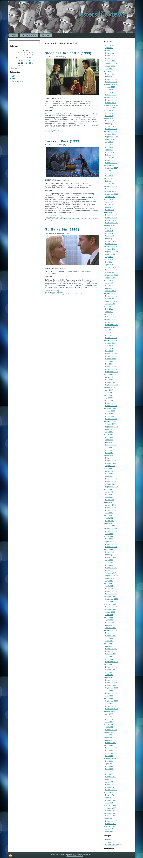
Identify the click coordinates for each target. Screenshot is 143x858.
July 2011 (109, 330)
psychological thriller (70, 294)
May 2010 (109, 351)
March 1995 (109, 622)
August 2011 (110, 327)
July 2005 (109, 432)
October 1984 (110, 743)
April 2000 (109, 542)
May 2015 (109, 233)
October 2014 (110, 249)
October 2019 (110, 103)
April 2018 (109, 150)
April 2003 (109, 476)
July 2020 (109, 89)
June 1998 (109, 562)
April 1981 (109, 764)
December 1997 (111, 568)
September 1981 (111, 758)
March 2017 (109, 178)
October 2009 (110, 359)
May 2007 (109, 395)
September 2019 (111, 105)
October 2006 (110, 408)
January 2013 (110, 291)
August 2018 (110, 139)
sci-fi (90, 218)
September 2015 (111, 223)
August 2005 (110, 429)
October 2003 (110, 463)
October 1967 (110, 808)
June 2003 (109, 471)
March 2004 (109, 458)
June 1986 (109, 724)
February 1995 (110, 625)
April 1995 (109, 620)
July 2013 (109, 280)
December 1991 (111, 667)
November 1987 (111, 706)
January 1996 (110, 604)
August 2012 (110, 304)
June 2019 (109, 113)
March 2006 (109, 416)
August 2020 (110, 87)
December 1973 (111, 790)
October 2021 (110, 61)
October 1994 (110, 636)
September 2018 (111, 137)
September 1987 (111, 709)
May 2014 (109, 262)
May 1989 (109, 698)
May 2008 (109, 380)
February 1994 (110, 646)
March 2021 (109, 74)
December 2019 (111, 97)
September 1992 (111, 662)
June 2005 (109, 434)
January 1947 (110, 826)
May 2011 (109, 335)
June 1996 (109, 602)
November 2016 (111, 189)
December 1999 (111, 544)
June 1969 (109, 803)
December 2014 (111, 244)
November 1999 (111, 547)
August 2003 (110, 466)
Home (13, 35)
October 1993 (110, 654)
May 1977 (109, 774)
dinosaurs (84, 218)
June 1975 (109, 782)
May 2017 (109, 176)
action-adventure (61, 218)
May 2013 (109, 285)
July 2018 (109, 142)
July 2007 (109, 390)
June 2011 (109, 333)
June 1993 (109, 659)
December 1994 (111, 630)
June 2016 (109, 202)
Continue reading (53, 130)
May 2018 (109, 147)
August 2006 (110, 411)
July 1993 (109, 656)
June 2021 (109, 71)
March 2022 (109, 53)
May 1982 (109, 756)
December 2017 (111, 160)
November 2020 (111, 82)
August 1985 (110, 732)
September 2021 (111, 63)
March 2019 (109, 121)
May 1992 (109, 664)
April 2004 (109, 455)
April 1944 (109, 831)
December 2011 (111, 319)
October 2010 (110, 343)
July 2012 (109, 306)
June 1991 (109, 675)
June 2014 (109, 259)
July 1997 (109, 581)
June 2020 (109, 92)
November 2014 (111, 246)
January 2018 (110, 157)
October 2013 (110, 272)
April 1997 (109, 586)
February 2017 (110, 181)
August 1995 (110, 612)
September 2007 (111, 385)
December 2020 (111, 79)
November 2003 (111, 461)
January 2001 (110, 526)
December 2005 (111, 419)
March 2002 (109, 500)
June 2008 (109, 377)
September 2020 (111, 84)
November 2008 (111, 369)
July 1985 (109, 735)
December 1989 (111, 693)
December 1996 (111, 591)
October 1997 (110, 573)
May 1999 (109, 549)
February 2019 (110, 124)
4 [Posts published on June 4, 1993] (30, 55)
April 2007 (109, 398)
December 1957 (111, 821)
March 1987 (109, 719)
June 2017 (109, 173)
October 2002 (110, 484)
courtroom (58, 294)
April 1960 (109, 818)
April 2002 (109, 497)
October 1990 (110, 685)
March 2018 (109, 152)
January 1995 (110, 628)
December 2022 (111, 50)
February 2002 (110, 502)
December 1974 (111, 784)
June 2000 (109, 536)
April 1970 (109, 797)
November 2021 (111, 58)
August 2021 (110, 66)
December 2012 (111, 293)
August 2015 (110, 225)
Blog (13, 76)
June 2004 (109, 450)
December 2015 (111, 215)
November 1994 (111, 633)
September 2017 (111, 168)
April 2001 (109, 518)
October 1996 (110, 596)
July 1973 (109, 792)
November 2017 (111, 163)
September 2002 (111, 487)
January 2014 (110, 267)
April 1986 (109, 727)
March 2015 (109, 236)
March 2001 (109, 521)
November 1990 (111, 683)
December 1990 (111, 680)
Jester (69, 57)
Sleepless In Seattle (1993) (68, 53)
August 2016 (110, 197)
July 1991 (109, 672)
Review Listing (29, 35)
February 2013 (110, 288)
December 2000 (111, 528)
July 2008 (109, 374)
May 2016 (109, 204)
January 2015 (110, 241)
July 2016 (109, 199)
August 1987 (110, 711)
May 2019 (109, 116)
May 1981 (109, 761)
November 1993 (111, 651)
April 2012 (109, 312)
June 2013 (109, 283)
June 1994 (109, 641)
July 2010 (109, 346)
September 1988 (111, 701)
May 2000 (109, 539)
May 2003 (109, 474)
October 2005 (110, 424)
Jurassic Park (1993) (63, 141)
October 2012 (110, 298)
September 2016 (111, 194)
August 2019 (110, 108)
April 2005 (109, 440)
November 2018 (111, 131)
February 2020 (110, 95)
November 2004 (111, 445)
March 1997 (109, 588)
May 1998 (109, 565)
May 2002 (109, 494)
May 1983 (109, 751)
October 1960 (110, 816)
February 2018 (110, 155)
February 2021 (110, 76)
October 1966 (110, 811)
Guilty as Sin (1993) (62, 229)
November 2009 (111, 356)
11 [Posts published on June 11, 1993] (30, 58)
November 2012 (111, 296)
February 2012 (110, 317)
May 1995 (109, 617)
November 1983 (111, 748)
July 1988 (109, 703)
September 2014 (111, 252)
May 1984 (109, 745)
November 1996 (111, 594)
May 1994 (109, 643)
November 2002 (111, 481)
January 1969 (110, 805)
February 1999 (110, 555)
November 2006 (111, 406)
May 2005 (109, 437)
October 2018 (110, 134)
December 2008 (111, 366)
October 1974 (110, 787)
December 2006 (111, 403)
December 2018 (111, 129)
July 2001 (109, 513)
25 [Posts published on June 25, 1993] (30, 63)
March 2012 (109, 314)
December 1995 (111, 607)
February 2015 (110, 238)
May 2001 (109, 515)
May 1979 (109, 769)
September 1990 (111, 688)
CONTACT (46, 35)
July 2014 (109, 257)
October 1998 (110, 557)
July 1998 (109, 560)
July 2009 (109, 361)
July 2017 (109, 171)
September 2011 (111, 325)
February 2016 (110, 212)
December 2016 (111, 186)
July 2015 (109, 228)
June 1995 (109, 615)
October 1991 (110, 670)
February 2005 (110, 442)
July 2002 (109, 489)
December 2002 (111, 479)
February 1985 (110, 740)
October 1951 (110, 824)
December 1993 (111, 649)
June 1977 (109, 771)
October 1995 (110, 609)
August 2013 (110, 278)
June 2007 (109, 393)
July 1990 (109, 690)
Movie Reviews (17, 81)
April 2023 (109, 48)
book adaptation (74, 218)
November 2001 (111, 510)
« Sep (11, 68)
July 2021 (109, 69)
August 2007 (110, 387)
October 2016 (110, 191)
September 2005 (111, 427)
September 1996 (111, 599)
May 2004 (109, 453)
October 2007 (110, 382)
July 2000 (109, 534)
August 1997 (110, 578)
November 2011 (111, 322)
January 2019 (110, 126)
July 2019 (109, 110)
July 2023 (109, 45)
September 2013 (111, 275)
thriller (81, 294)
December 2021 (111, 56)
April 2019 (109, 118)
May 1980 (109, 766)
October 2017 (110, 165)
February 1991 (110, 677)
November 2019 (111, 100)
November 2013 (111, 270)
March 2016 (109, 210)
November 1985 (111, 730)
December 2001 (111, 507)
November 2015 (111, 218)
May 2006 (109, 413)
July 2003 (109, 468)
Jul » (17, 68)
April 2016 (109, 207)
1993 (52, 218)
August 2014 (110, 254)
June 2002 (109, 492)
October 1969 (110, 800)
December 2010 (111, 338)
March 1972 (109, 795)
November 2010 (111, 340)
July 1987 (109, 714)
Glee (13, 78)
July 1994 (109, 638)
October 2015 (110, 220)
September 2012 (111, 301)
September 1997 (111, 575)
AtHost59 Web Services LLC (75, 856)
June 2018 (109, 144)
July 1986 (109, 722)
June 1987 (109, 716)
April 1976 (109, 779)
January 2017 (110, 184)
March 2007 (109, 400)
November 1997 (111, 570)
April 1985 (109, 737)
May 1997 (109, 583)
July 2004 (109, 447)
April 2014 (109, 265)
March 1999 (109, 552)
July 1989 (109, 696)
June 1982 (109, 753)
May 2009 (109, 364)
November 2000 (111, 531)
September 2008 (111, 372)
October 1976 (110, 777)
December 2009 (111, 353)
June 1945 (109, 829)
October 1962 (110, 813)
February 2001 (110, 523)
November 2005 (111, 421)
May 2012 (109, 309)
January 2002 (110, 505)
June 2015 (109, 231)
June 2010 (109, 348)
